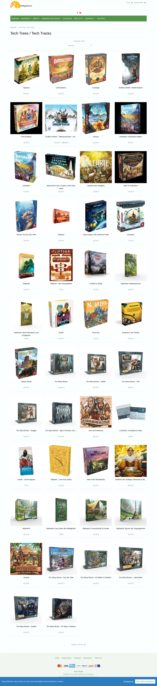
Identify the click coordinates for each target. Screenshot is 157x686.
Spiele (36, 18)
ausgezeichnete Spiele (51, 18)
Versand (77, 658)
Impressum (87, 658)
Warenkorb (140, 2)
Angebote (89, 18)
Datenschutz (66, 658)
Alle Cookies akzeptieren (145, 681)
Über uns (78, 18)
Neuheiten (26, 18)
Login (129, 2)
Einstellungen (128, 681)
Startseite (15, 18)
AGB (57, 658)
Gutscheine (67, 18)
